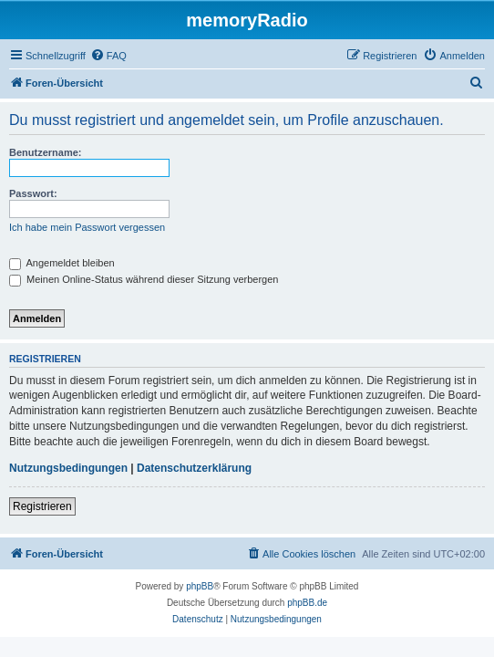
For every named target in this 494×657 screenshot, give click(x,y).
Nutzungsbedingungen (68, 468)
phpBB (199, 586)
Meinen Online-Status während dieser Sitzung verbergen (143, 279)
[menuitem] (108, 56)
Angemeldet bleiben (62, 262)
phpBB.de (307, 603)
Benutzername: (45, 152)
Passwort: (33, 193)
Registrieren (42, 506)
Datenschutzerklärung (194, 468)
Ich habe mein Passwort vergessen (87, 227)
